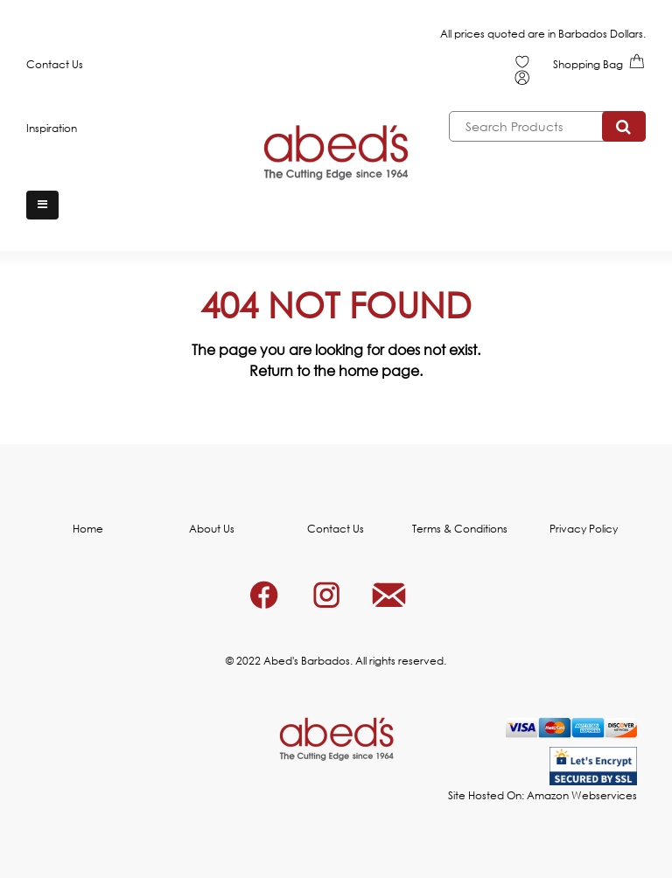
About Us (211, 528)
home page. (381, 370)
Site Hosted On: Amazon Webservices (542, 795)
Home (88, 528)
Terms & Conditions (460, 528)
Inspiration (51, 128)
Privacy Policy (584, 528)
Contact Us (54, 64)
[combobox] (547, 126)
